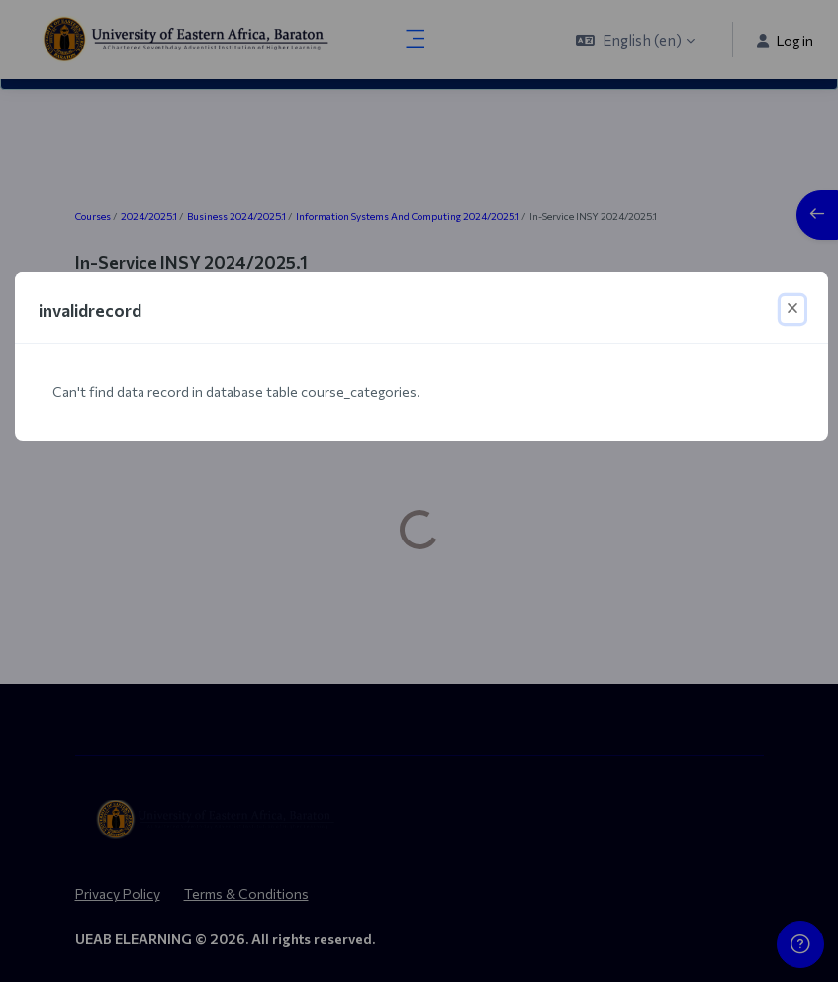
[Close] (792, 309)
